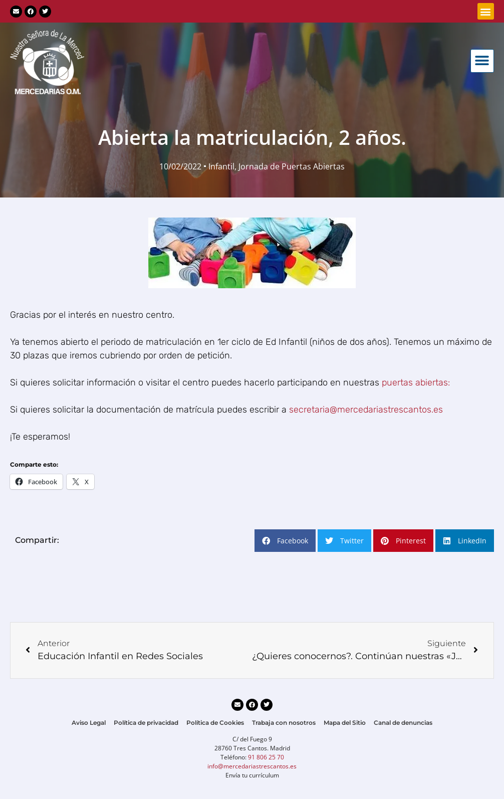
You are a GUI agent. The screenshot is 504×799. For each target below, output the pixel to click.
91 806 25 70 (266, 757)
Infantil (221, 166)
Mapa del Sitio (345, 722)
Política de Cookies (215, 722)
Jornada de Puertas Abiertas (291, 166)
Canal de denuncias (403, 722)
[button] (485, 11)
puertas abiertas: (416, 382)
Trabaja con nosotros (284, 722)
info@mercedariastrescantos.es (252, 766)
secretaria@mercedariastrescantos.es (366, 409)
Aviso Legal (89, 722)
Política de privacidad (146, 722)
